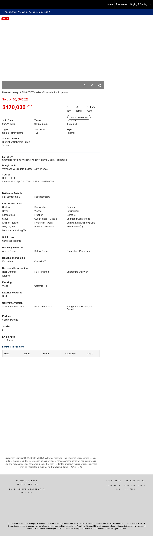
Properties (121, 4)
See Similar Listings (79, 117)
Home (110, 4)
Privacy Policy (135, 481)
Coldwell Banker (26, 481)
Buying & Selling (138, 4)
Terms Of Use (114, 481)
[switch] (84, 85)
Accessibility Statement (121, 485)
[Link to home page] (3, 4)
